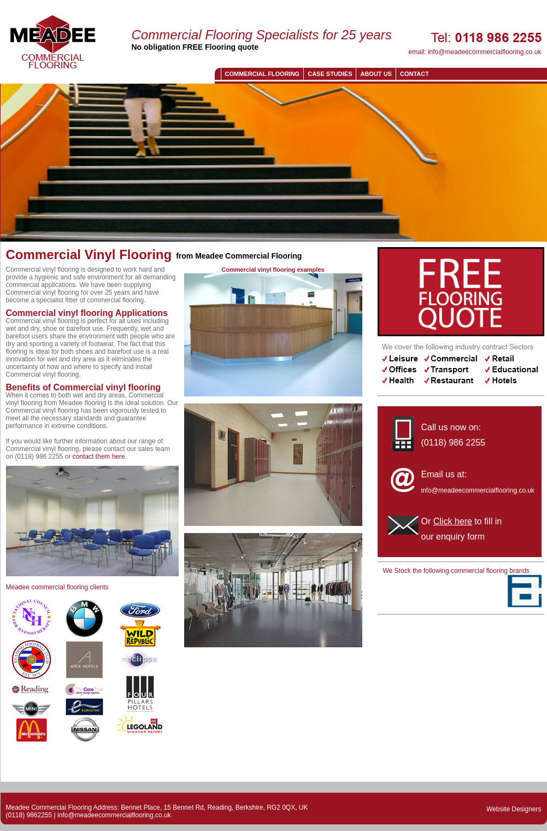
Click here (452, 521)
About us (375, 74)
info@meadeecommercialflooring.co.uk (485, 52)
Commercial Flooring (262, 74)
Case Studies (330, 74)
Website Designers (514, 809)
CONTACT (414, 74)
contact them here (99, 456)
